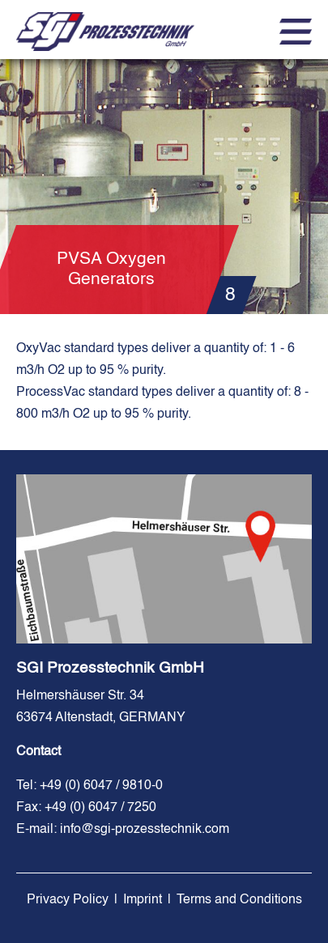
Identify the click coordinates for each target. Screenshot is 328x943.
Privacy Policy (68, 900)
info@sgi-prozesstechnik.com (144, 829)
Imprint (142, 900)
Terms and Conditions (239, 900)
